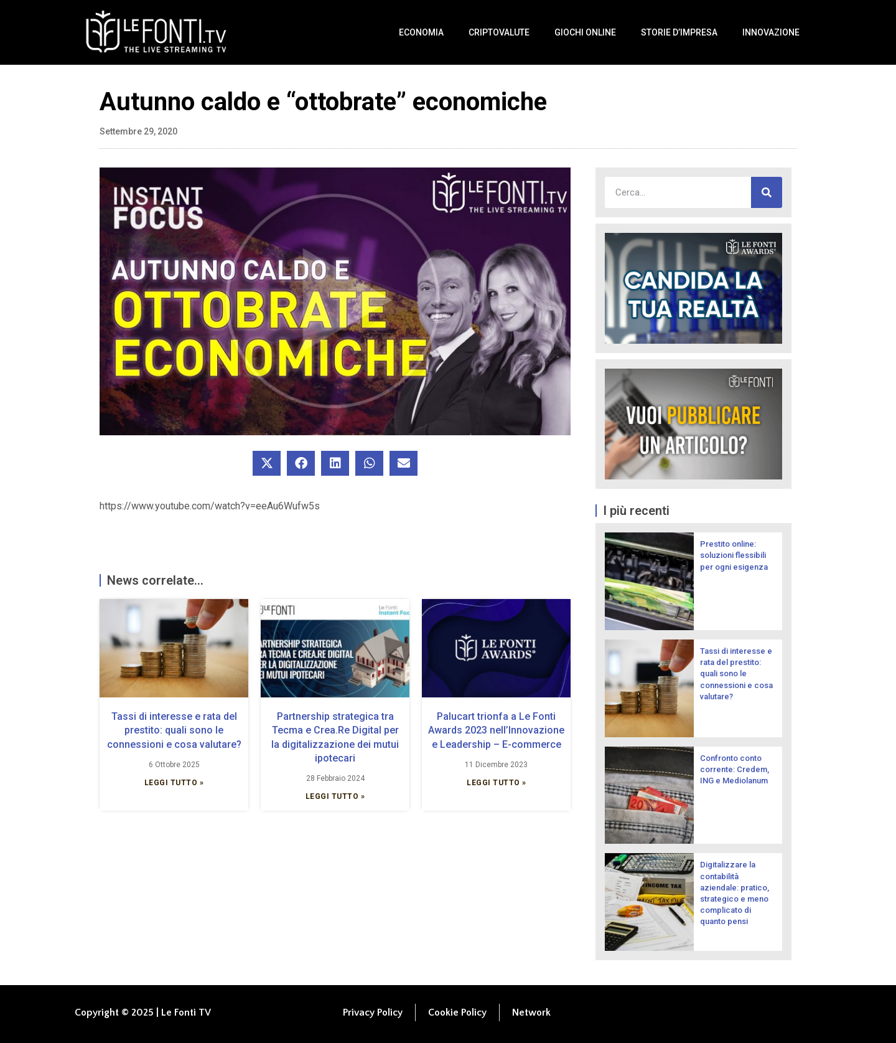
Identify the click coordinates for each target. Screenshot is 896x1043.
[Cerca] (766, 192)
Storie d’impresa (679, 32)
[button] (267, 463)
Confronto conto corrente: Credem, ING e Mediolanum (734, 769)
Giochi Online (585, 32)
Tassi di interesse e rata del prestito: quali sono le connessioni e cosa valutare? (174, 730)
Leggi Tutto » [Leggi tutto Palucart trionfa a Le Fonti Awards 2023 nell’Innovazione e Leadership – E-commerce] (496, 782)
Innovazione (771, 32)
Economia (421, 32)
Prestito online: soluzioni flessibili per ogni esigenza (734, 555)
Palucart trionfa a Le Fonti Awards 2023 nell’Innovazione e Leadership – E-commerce (496, 730)
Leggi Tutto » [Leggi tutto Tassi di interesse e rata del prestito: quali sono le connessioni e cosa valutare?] (174, 782)
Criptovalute (499, 32)
